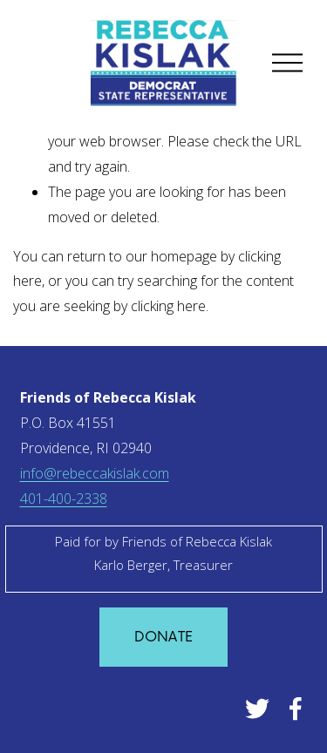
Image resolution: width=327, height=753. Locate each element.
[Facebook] (295, 708)
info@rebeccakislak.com (94, 473)
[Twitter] (257, 708)
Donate (164, 637)
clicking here (168, 305)
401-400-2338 (63, 498)
